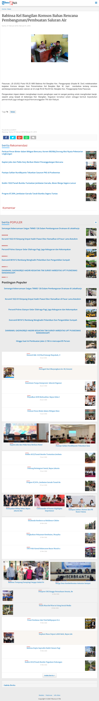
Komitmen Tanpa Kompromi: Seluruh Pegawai (43, 383)
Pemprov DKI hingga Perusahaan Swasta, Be (55, 592)
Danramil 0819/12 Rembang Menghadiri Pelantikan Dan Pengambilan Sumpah (36, 260)
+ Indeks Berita (9, 685)
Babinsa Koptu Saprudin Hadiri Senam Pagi (43, 648)
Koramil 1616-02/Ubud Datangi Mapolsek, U (43, 355)
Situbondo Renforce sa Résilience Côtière (43, 521)
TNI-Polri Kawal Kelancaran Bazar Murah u (43, 549)
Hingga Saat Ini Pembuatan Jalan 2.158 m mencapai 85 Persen (43, 341)
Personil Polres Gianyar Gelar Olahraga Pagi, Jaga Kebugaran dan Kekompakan (36, 249)
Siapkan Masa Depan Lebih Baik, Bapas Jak (55, 634)
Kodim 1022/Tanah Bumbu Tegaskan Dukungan (43, 662)
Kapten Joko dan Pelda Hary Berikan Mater (26, 445)
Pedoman (49, 695)
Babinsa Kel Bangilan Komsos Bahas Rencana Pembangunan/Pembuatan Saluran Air (40, 17)
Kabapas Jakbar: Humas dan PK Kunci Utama (81, 511)
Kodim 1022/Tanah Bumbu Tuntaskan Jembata (43, 454)
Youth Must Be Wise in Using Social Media (55, 605)
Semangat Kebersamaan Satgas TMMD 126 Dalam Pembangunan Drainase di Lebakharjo (40, 228)
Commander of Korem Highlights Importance (49, 510)
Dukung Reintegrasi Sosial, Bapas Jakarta (43, 468)
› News (8, 9)
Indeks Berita (49, 675)
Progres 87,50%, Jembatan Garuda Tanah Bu (43, 482)
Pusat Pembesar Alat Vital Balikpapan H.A (43, 620)
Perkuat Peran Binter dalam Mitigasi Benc (43, 411)
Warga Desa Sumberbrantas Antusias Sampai (72, 583)
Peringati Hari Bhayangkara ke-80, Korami (55, 369)
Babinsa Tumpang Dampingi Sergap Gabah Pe (26, 582)
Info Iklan (57, 695)
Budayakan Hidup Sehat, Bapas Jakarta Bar (18, 510)
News (13, 112)
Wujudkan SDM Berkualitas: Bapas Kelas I (43, 397)
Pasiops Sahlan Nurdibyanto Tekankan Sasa (73, 446)
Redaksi (41, 695)
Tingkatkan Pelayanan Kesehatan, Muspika (43, 535)
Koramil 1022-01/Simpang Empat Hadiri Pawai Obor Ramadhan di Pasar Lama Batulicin (40, 239)
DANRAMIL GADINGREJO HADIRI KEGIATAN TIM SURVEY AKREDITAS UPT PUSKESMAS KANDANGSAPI (39, 271)
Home (4, 9)
